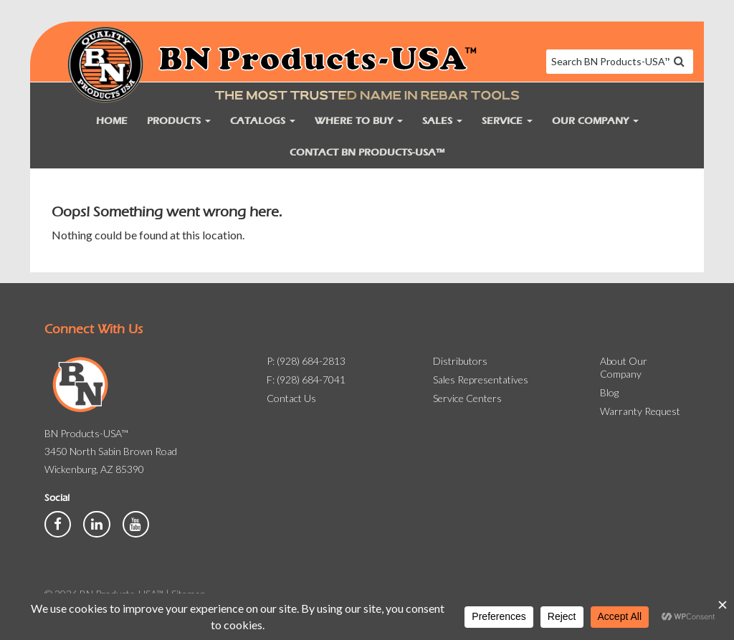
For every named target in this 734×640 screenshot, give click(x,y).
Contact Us (291, 398)
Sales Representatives (480, 379)
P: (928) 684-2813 (306, 361)
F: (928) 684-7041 (306, 379)
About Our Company (623, 367)
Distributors (460, 361)
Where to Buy (359, 121)
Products (179, 121)
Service (507, 121)
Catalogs (262, 121)
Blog (609, 392)
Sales (442, 121)
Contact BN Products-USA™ (367, 152)
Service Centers (467, 398)
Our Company (595, 121)
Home (112, 121)
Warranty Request (640, 411)
